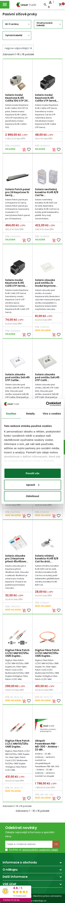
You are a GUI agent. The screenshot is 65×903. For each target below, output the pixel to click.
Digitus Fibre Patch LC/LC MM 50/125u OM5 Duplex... (17, 743)
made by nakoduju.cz (32, 900)
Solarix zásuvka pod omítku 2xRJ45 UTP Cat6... (47, 377)
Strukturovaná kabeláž (44, 24)
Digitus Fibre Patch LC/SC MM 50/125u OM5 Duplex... (17, 653)
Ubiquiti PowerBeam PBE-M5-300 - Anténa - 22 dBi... (47, 745)
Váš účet (9, 884)
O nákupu (10, 869)
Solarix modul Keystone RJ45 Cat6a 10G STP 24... (17, 98)
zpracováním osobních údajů (40, 849)
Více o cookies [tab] (52, 413)
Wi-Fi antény (12, 24)
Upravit (32, 484)
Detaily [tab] (30, 413)
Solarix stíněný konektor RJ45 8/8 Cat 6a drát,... (46, 558)
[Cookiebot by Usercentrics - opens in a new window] (46, 404)
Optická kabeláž (13, 35)
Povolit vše (32, 473)
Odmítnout (32, 496)
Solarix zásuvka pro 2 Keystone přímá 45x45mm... (16, 558)
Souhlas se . (33, 849)
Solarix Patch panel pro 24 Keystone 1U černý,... (17, 192)
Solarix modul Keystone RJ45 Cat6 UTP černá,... (16, 283)
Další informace (15, 877)
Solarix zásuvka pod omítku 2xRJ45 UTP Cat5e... (17, 377)
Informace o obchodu (20, 862)
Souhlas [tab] (11, 413)
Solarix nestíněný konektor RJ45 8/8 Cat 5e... (46, 192)
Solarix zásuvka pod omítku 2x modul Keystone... (46, 283)
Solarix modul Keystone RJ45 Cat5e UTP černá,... (47, 98)
